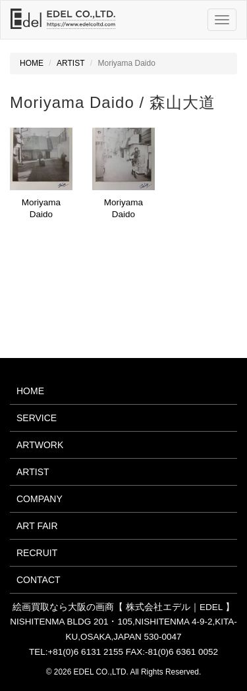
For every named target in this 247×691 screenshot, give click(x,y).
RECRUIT (36, 553)
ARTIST (70, 63)
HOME (31, 63)
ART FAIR (37, 526)
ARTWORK (39, 445)
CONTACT (38, 580)
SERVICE (36, 418)
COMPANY (39, 499)
